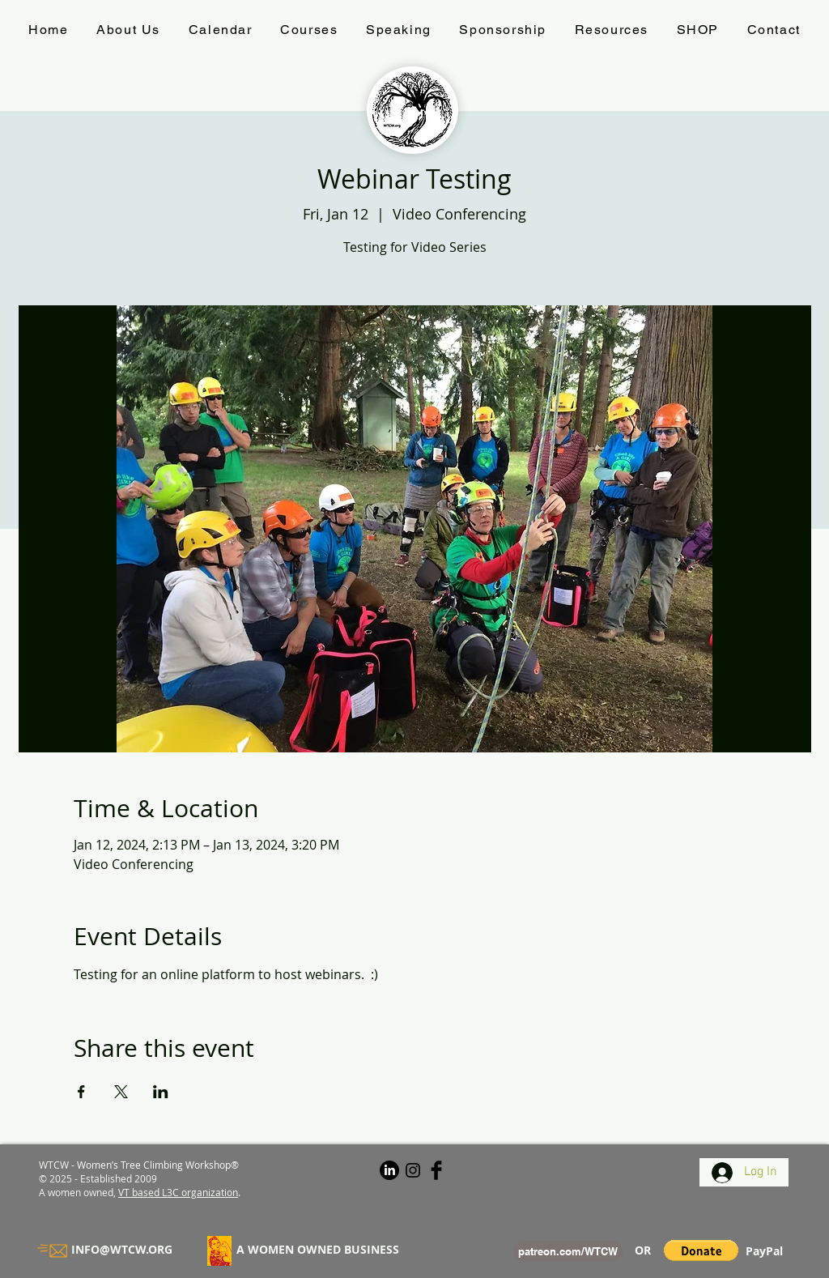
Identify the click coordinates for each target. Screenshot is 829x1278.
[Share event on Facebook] (81, 1091)
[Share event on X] (121, 1091)
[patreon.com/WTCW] (568, 1251)
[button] (701, 1250)
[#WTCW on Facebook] (436, 1170)
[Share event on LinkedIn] (160, 1091)
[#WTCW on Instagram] (413, 1170)
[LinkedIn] (389, 1170)
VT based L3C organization (178, 1192)
